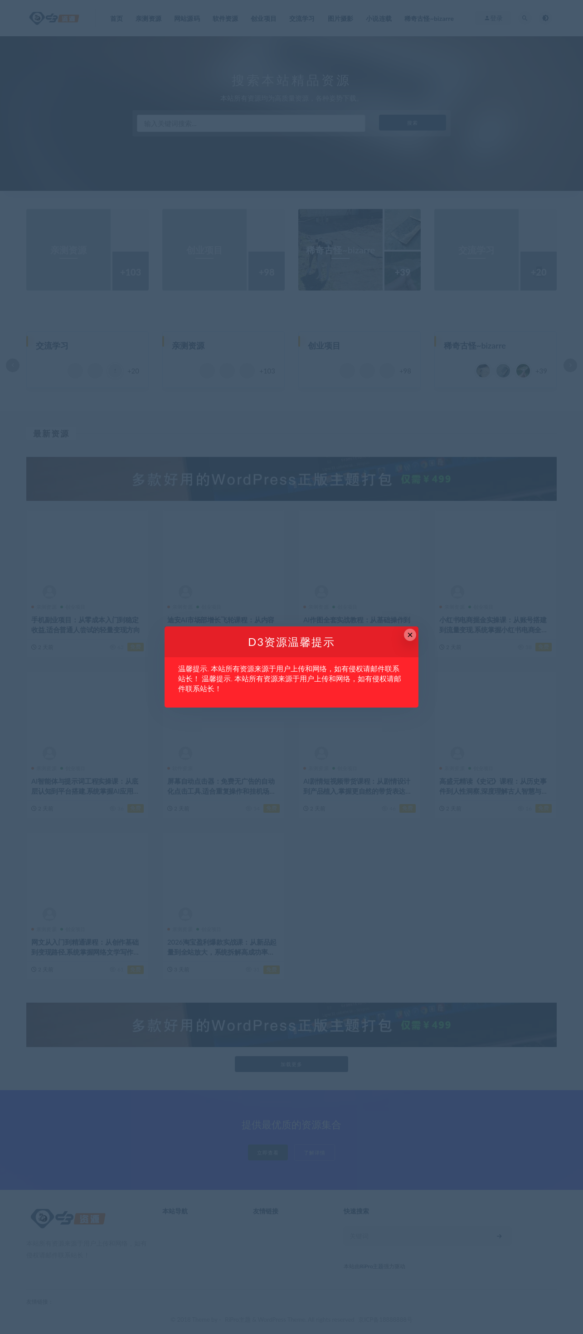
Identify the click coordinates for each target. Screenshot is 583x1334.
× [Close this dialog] (410, 634)
